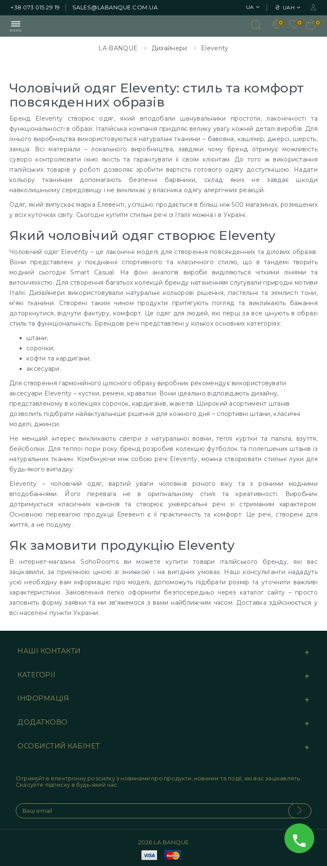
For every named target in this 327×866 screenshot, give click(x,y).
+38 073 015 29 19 (35, 7)
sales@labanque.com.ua (115, 7)
